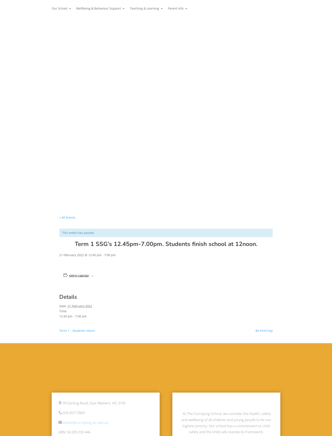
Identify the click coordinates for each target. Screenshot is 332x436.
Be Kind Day (264, 331)
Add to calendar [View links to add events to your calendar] (79, 276)
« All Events (67, 217)
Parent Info (176, 8)
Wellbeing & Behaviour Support (98, 8)
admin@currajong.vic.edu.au (85, 422)
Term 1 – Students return (77, 331)
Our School (59, 8)
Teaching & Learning (144, 8)
